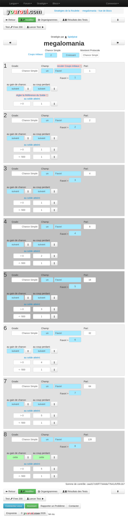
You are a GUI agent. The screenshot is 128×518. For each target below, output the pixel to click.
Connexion (112, 3)
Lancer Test (35, 27)
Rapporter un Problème (53, 506)
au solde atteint (32, 99)
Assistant (31, 506)
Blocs (56, 3)
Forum (28, 3)
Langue (14, 3)
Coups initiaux (35, 54)
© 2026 (33, 513)
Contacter (74, 506)
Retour (10, 19)
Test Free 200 (14, 27)
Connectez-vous (13, 506)
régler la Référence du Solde (30, 95)
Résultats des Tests (75, 19)
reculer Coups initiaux (68, 66)
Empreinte (11, 513)
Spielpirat (72, 36)
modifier (27, 19)
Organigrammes (47, 19)
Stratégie (42, 3)
